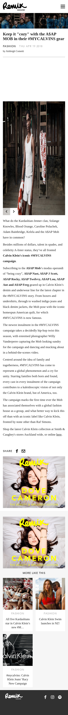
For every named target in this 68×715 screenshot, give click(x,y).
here (58, 434)
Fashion (9, 46)
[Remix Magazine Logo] (15, 6)
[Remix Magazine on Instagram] (52, 697)
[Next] (13, 211)
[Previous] (6, 211)
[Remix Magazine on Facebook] (45, 697)
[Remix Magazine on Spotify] (60, 697)
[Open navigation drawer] (63, 6)
